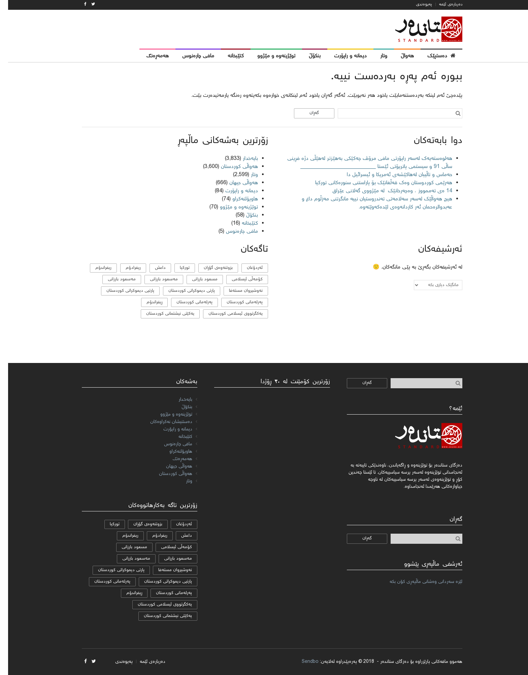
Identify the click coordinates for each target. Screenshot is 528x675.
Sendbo (302, 661)
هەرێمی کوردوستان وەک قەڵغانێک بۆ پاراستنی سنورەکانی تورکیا (375, 183)
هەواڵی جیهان (235, 183)
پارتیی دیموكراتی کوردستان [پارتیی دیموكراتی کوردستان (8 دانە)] (122, 291)
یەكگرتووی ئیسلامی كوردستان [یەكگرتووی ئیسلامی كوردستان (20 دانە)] (227, 314)
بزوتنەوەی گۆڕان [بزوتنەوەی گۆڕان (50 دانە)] (210, 268)
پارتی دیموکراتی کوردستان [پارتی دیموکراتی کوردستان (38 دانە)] (183, 291)
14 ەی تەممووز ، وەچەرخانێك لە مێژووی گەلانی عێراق (383, 191)
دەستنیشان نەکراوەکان (163, 422)
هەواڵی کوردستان (231, 167)
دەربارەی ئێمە (442, 4)
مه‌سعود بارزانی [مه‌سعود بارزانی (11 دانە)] (156, 279)
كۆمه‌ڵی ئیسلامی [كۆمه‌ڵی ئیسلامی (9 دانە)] (239, 279)
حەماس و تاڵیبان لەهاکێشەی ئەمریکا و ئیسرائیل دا (391, 175)
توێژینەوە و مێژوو (231, 207)
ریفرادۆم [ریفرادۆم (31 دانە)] (125, 268)
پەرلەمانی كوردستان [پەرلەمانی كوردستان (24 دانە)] (237, 302)
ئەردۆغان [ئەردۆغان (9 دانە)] (247, 268)
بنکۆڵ (244, 215)
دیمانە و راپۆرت (233, 191)
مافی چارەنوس (234, 231)
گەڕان (306, 113)
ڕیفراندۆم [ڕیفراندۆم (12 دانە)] (146, 302)
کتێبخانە (242, 223)
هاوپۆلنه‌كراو (237, 199)
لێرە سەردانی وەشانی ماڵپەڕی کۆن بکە (418, 582)
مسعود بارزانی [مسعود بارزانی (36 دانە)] (196, 279)
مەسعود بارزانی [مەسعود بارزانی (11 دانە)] (114, 279)
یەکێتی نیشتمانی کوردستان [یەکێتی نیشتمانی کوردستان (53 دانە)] (162, 314)
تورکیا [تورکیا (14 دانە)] (177, 268)
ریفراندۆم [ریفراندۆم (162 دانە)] (95, 268)
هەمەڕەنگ (174, 459)
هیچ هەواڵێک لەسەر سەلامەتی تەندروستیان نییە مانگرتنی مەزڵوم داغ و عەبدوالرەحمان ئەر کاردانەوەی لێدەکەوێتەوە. (369, 203)
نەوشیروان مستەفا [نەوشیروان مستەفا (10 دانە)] (238, 291)
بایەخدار (242, 159)
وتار (246, 175)
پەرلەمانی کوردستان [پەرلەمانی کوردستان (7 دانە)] (186, 302)
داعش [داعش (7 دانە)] (152, 268)
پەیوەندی (416, 4)
